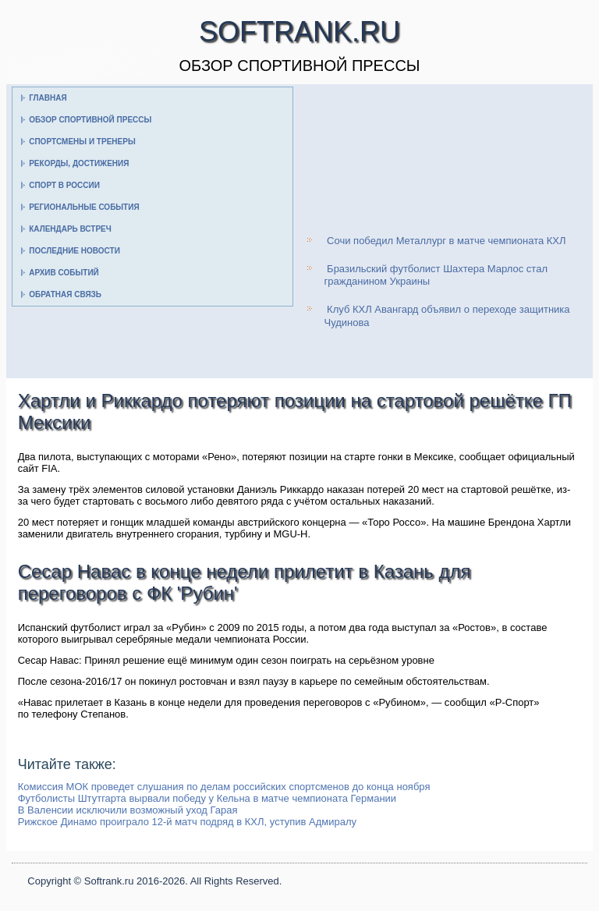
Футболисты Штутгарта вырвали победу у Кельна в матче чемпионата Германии (207, 798)
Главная (48, 98)
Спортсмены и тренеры (82, 141)
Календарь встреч (70, 229)
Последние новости (74, 250)
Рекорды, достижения (79, 163)
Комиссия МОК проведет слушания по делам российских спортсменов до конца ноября (224, 786)
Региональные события (84, 207)
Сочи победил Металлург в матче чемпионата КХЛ (446, 240)
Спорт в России (64, 185)
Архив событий (64, 272)
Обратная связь (65, 294)
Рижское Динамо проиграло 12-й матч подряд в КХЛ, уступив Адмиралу (187, 822)
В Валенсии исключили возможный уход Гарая (128, 810)
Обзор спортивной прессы (90, 119)
